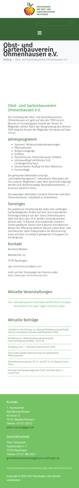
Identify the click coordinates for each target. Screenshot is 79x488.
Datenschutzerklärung (33, 468)
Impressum (13, 468)
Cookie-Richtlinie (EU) (59, 468)
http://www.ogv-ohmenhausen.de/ (28, 275)
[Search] (72, 23)
